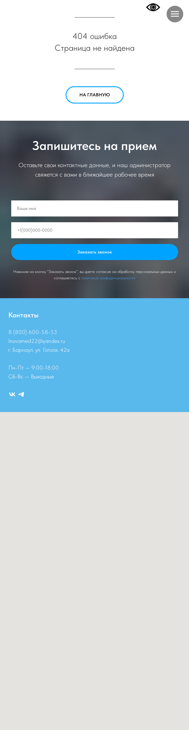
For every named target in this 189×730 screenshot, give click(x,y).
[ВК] (12, 394)
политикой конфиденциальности (108, 278)
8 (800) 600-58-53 (32, 332)
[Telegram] (21, 394)
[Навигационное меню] (175, 14)
